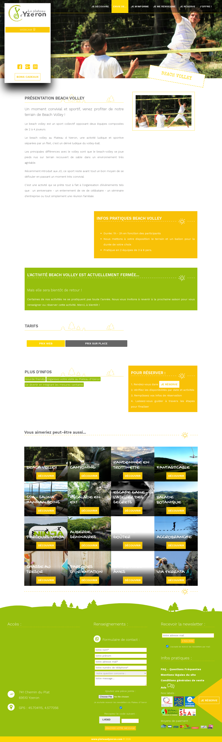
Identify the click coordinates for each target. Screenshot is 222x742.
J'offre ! (206, 6)
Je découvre (100, 6)
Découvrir (46, 475)
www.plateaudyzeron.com (106, 739)
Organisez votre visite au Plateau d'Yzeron (73, 379)
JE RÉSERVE (169, 384)
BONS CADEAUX (28, 76)
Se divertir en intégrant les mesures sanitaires (54, 384)
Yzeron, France (27, 48)
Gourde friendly (35, 379)
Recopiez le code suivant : (120, 713)
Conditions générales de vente (182, 680)
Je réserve (187, 6)
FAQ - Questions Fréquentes (181, 669)
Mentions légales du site (178, 674)
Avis (167, 687)
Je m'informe (140, 6)
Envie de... (120, 6)
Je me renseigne (164, 6)
